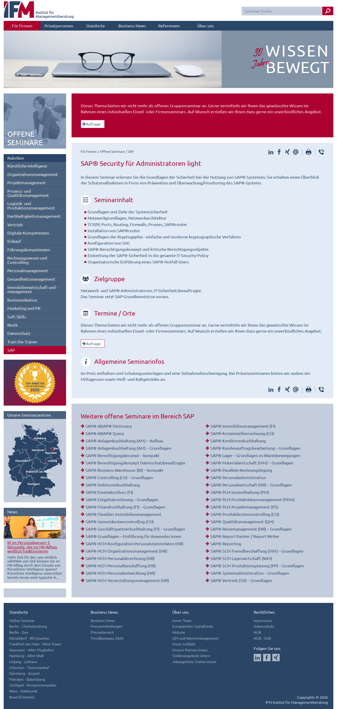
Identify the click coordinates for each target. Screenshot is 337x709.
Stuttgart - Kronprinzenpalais (32, 685)
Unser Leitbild (183, 643)
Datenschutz (18, 333)
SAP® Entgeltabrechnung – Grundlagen (122, 499)
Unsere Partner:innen (189, 649)
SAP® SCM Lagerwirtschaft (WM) (241, 558)
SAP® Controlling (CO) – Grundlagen (119, 477)
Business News (132, 25)
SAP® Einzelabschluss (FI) (109, 492)
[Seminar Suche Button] (327, 11)
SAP (11, 349)
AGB (257, 632)
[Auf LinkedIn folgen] (257, 657)
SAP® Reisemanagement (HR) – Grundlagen (251, 528)
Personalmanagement (27, 270)
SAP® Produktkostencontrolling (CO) (244, 514)
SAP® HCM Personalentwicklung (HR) (120, 573)
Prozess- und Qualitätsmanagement (28, 193)
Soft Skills (16, 316)
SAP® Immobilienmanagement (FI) (243, 426)
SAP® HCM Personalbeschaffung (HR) (121, 565)
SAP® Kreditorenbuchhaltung (238, 440)
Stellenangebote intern (191, 655)
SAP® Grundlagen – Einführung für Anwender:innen (133, 536)
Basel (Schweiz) (21, 697)
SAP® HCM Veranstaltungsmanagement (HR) (127, 580)
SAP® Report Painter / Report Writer (244, 536)
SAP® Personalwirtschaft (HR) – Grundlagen (251, 484)
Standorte (95, 25)
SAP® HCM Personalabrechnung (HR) (120, 558)
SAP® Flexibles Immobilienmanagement (123, 514)
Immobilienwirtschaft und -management (32, 289)
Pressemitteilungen (107, 626)
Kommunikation (22, 299)
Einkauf (14, 241)
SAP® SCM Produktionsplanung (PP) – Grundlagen (257, 565)
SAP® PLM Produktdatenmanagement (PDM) (252, 499)
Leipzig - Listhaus (23, 661)
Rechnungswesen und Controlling (27, 259)
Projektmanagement (26, 182)
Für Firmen (22, 25)
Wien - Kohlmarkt (23, 691)
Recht (12, 324)
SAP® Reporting (225, 543)
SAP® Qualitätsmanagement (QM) (242, 521)
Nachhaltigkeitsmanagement (34, 216)
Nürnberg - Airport (24, 673)
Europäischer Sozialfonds (192, 626)
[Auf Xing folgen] (276, 657)
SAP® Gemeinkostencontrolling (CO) (120, 521)
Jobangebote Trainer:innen (194, 661)
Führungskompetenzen (28, 249)
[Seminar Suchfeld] (287, 11)
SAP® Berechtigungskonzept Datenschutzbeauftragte (135, 462)
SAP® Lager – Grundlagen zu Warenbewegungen (255, 455)
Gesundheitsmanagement (31, 279)
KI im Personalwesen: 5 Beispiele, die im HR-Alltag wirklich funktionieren (32, 546)
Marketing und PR (23, 308)
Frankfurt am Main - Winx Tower (35, 643)
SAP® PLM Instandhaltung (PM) (239, 492)
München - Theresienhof (29, 667)
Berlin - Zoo (18, 632)
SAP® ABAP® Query (105, 433)
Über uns (205, 25)
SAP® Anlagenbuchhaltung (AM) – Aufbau (124, 440)
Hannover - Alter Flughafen (31, 649)
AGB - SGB (262, 638)
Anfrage (91, 123)
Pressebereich (102, 632)
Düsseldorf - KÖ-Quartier (29, 638)
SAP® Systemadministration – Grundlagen (249, 573)
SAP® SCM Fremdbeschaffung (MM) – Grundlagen (256, 550)
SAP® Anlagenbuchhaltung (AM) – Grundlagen (128, 448)
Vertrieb (15, 224)
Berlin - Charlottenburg (28, 626)
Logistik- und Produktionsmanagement (31, 205)
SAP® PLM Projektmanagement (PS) (244, 506)
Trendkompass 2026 (107, 638)
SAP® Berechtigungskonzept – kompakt (122, 455)
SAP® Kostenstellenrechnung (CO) (242, 433)
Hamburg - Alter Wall (26, 655)
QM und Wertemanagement (195, 638)
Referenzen (169, 25)
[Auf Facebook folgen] (266, 657)
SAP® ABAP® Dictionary (109, 426)
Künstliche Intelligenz (27, 165)
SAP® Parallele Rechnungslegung (241, 470)
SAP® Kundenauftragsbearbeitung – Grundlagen (255, 448)
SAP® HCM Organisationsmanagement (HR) (126, 550)
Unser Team (182, 620)
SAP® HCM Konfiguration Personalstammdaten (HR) (134, 543)
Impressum (263, 620)
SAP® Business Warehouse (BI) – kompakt (124, 470)
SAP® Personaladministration (238, 477)
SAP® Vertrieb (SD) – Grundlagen (241, 580)
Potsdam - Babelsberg (27, 679)
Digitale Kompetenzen (28, 232)
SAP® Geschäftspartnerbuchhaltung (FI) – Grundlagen (135, 528)
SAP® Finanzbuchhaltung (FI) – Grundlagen (125, 506)
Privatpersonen (59, 25)
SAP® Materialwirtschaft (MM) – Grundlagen (251, 462)
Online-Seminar (22, 620)
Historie (178, 632)
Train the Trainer (22, 341)
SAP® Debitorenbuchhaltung (113, 484)
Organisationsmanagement (32, 174)
